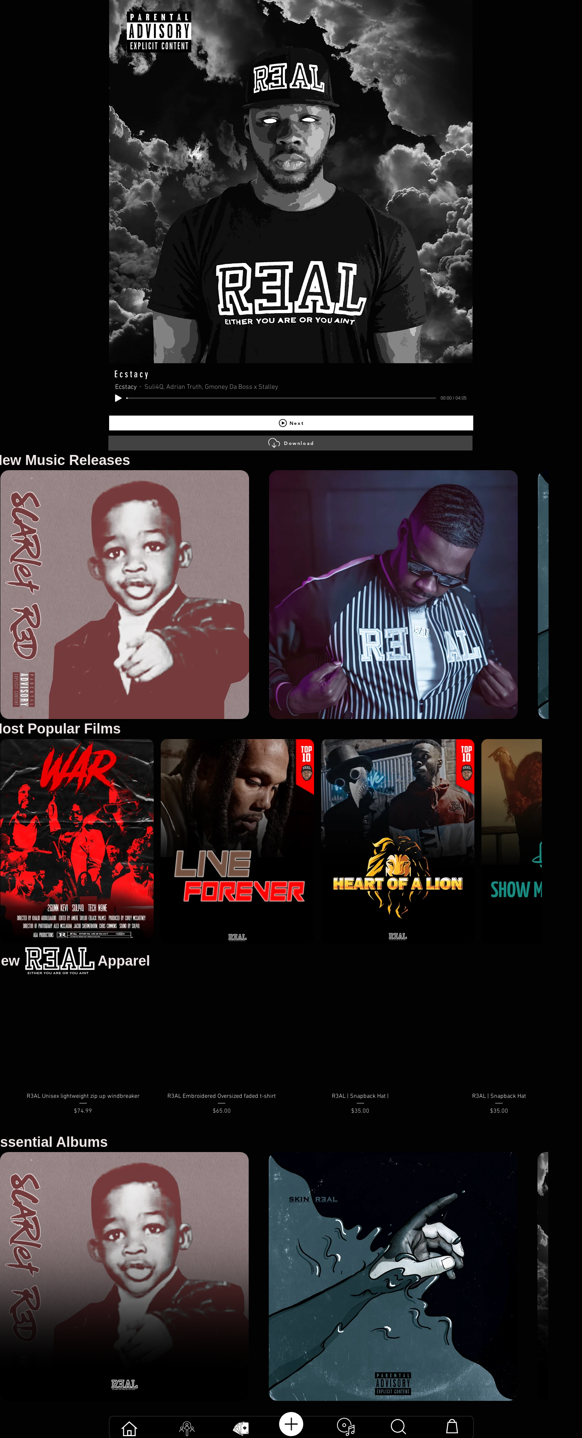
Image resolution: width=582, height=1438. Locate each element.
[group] (291, 1054)
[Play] (118, 398)
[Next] (291, 423)
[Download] (290, 443)
